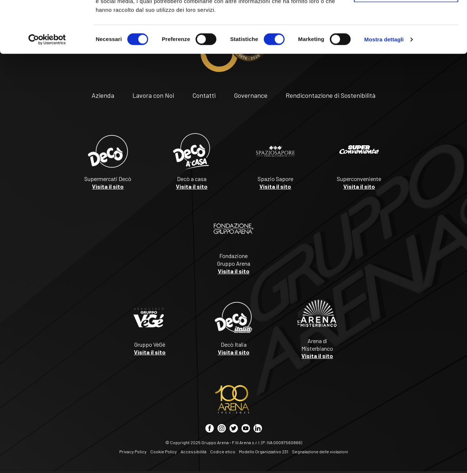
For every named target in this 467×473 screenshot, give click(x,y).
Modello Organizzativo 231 (263, 451)
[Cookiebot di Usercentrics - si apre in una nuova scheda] (47, 91)
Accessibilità (194, 451)
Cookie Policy (163, 451)
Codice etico (222, 451)
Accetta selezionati (406, 43)
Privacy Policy (133, 451)
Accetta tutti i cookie (406, 19)
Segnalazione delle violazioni (320, 451)
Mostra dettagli (384, 91)
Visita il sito (108, 186)
